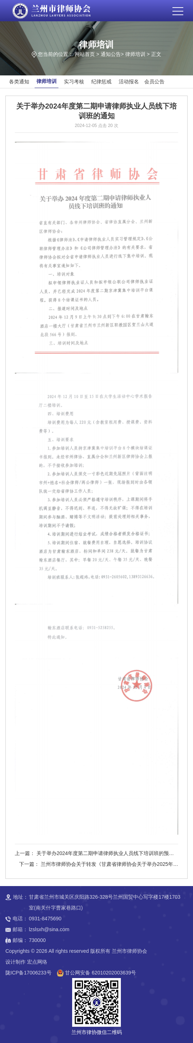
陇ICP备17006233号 (28, 973)
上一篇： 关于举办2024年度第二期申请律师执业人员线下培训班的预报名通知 (94, 854)
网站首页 (85, 54)
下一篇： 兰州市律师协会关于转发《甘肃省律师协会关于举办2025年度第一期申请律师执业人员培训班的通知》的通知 (98, 865)
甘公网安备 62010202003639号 (100, 973)
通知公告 (111, 54)
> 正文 (154, 54)
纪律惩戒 (101, 81)
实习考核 (74, 81)
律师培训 (135, 54)
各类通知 (19, 81)
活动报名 (129, 81)
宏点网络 (37, 962)
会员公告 (154, 81)
